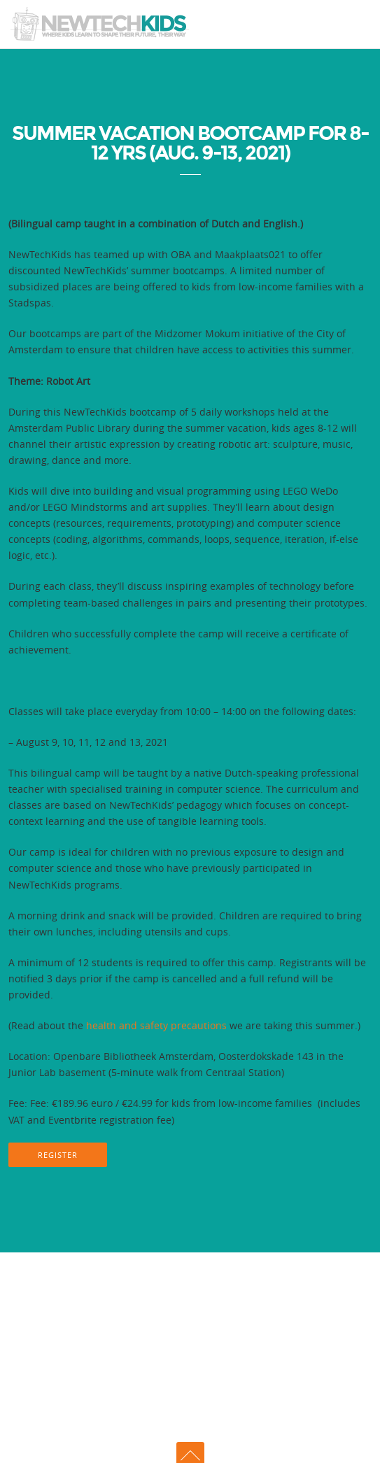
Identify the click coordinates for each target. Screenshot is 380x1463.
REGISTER (58, 1155)
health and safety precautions (156, 1025)
